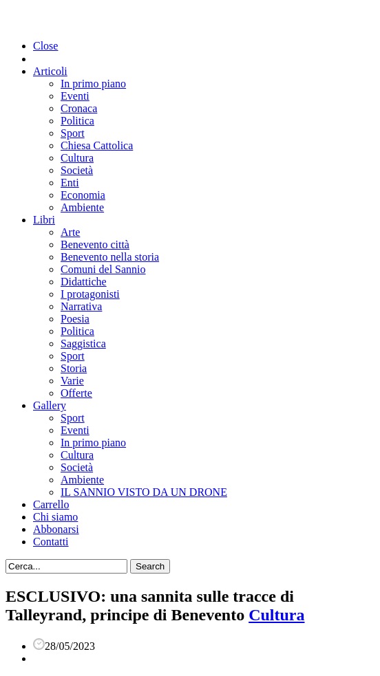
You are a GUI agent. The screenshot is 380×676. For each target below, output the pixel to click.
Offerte (76, 393)
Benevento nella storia (110, 257)
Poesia (75, 319)
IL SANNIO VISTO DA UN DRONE (144, 492)
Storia (74, 368)
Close (45, 46)
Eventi (75, 96)
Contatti (51, 541)
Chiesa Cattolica (97, 145)
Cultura (77, 158)
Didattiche (84, 281)
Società (77, 170)
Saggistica (83, 343)
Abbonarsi (56, 529)
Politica (77, 121)
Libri (44, 220)
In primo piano (93, 83)
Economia (83, 195)
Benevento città (95, 244)
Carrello (51, 504)
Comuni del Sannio (103, 269)
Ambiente (82, 207)
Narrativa (81, 306)
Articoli (50, 71)
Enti (70, 182)
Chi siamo (55, 517)
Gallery (49, 405)
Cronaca (79, 108)
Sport (73, 133)
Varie (72, 380)
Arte (70, 232)
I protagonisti (90, 294)
